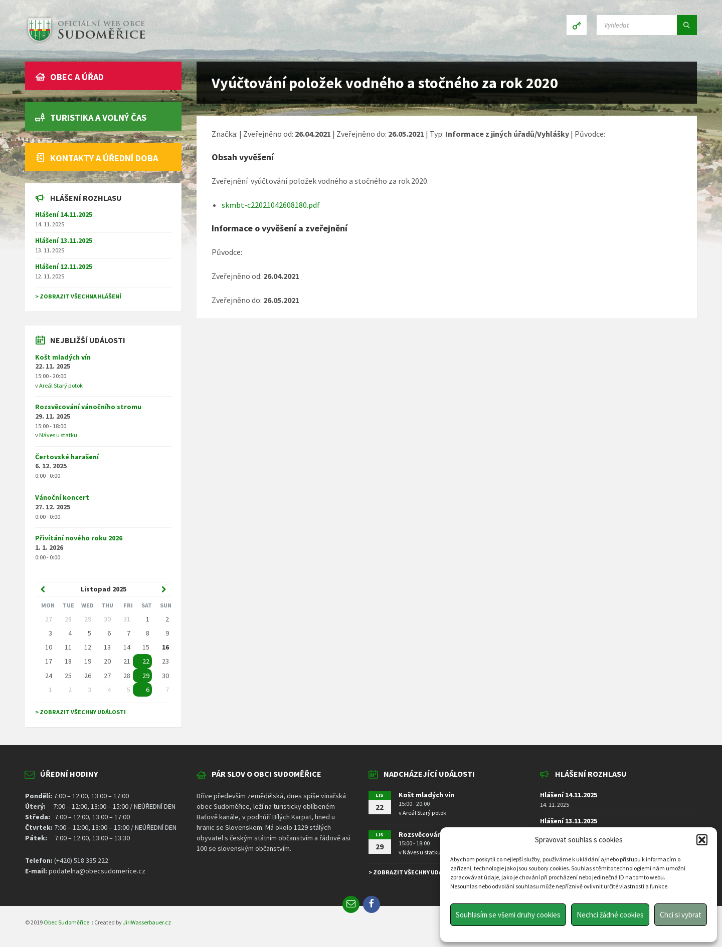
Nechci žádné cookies (610, 914)
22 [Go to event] (145, 661)
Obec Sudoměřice (66, 922)
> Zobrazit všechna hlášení (78, 296)
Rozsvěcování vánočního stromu (88, 406)
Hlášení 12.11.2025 (63, 266)
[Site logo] (85, 42)
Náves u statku (58, 435)
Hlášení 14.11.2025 (63, 214)
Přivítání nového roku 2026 (78, 537)
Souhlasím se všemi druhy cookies (508, 914)
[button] (702, 840)
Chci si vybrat (680, 914)
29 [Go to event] (145, 675)
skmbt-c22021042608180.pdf (271, 205)
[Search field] (647, 25)
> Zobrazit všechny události (80, 712)
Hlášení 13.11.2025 (63, 240)
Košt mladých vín (63, 357)
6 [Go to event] (147, 689)
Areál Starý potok (61, 385)
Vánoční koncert (62, 497)
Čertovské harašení (67, 456)
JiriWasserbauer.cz (147, 922)
